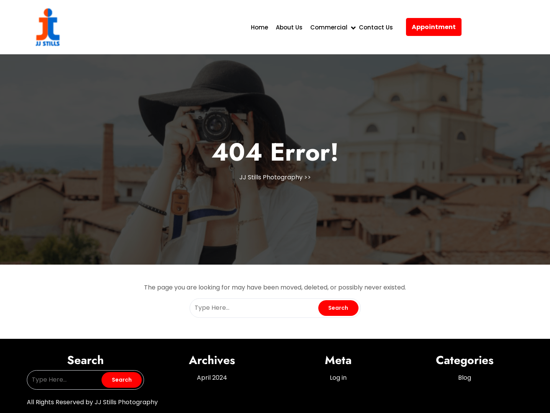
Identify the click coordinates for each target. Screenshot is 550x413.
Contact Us (376, 27)
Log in (338, 377)
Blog (464, 377)
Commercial (328, 27)
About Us (289, 27)
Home (259, 27)
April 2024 (212, 377)
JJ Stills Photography (271, 177)
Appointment (434, 27)
